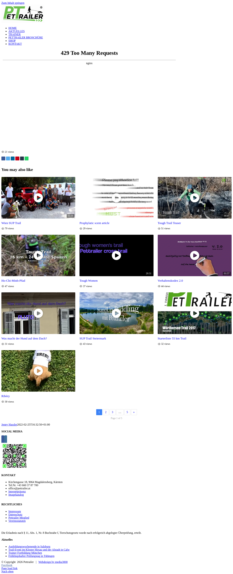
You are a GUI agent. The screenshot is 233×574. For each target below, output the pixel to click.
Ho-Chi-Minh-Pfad (13, 280)
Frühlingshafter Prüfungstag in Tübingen (31, 555)
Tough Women (88, 280)
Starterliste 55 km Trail (172, 338)
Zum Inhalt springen (12, 2)
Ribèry (5, 396)
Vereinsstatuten (17, 520)
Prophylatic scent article (94, 223)
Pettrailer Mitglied (18, 517)
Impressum (14, 511)
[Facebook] (2, 439)
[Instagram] (5, 439)
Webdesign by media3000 (53, 561)
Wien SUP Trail (11, 223)
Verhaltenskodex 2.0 (170, 280)
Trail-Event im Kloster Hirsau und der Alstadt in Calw (39, 549)
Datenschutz (15, 514)
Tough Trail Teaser (169, 223)
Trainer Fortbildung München (25, 552)
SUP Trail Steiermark (92, 338)
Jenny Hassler (9, 424)
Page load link (9, 568)
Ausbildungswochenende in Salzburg (29, 546)
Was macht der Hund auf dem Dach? (24, 338)
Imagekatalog (16, 494)
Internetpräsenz (17, 491)
